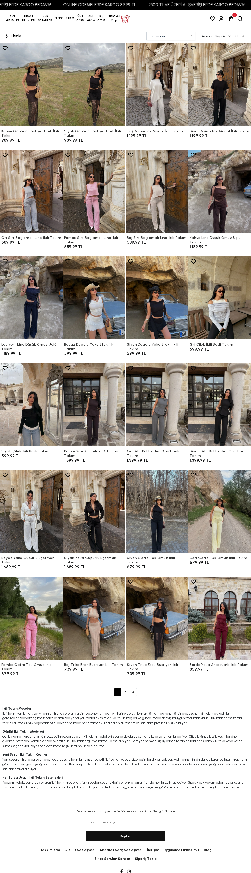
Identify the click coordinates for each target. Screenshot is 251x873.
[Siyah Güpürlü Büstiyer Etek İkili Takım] (94, 84)
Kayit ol (125, 836)
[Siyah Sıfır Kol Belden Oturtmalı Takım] (219, 404)
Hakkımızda (50, 850)
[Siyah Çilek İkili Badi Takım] (31, 404)
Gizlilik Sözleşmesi (80, 850)
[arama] (241, 18)
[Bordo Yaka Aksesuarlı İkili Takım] (219, 618)
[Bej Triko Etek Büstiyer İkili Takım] (94, 618)
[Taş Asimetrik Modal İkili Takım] (157, 84)
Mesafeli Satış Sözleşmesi (121, 850)
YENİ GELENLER (12, 18)
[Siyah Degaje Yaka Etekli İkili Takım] (157, 298)
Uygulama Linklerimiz (181, 850)
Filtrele (13, 36)
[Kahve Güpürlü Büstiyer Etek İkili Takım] (31, 84)
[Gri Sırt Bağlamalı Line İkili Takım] (31, 191)
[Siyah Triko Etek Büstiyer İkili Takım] (157, 618)
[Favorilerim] (213, 18)
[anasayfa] (125, 18)
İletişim (153, 850)
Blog (208, 850)
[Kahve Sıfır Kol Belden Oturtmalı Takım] (94, 404)
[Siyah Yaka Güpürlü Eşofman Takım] (94, 511)
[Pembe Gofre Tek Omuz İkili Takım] (31, 618)
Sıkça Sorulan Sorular (112, 859)
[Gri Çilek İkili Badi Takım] (219, 298)
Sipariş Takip (146, 859)
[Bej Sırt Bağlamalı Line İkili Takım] (157, 191)
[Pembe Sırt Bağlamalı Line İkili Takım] (94, 191)
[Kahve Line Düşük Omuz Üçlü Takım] (219, 191)
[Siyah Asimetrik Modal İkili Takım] (219, 84)
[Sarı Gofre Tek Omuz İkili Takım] (219, 511)
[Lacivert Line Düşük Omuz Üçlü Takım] (31, 298)
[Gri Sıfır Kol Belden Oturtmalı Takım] (157, 404)
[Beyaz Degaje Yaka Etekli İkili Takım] (94, 298)
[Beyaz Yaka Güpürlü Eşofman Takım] (31, 511)
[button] (29, 18)
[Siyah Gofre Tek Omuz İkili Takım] (157, 511)
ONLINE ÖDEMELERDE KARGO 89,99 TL (111, 4)
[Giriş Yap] (222, 18)
